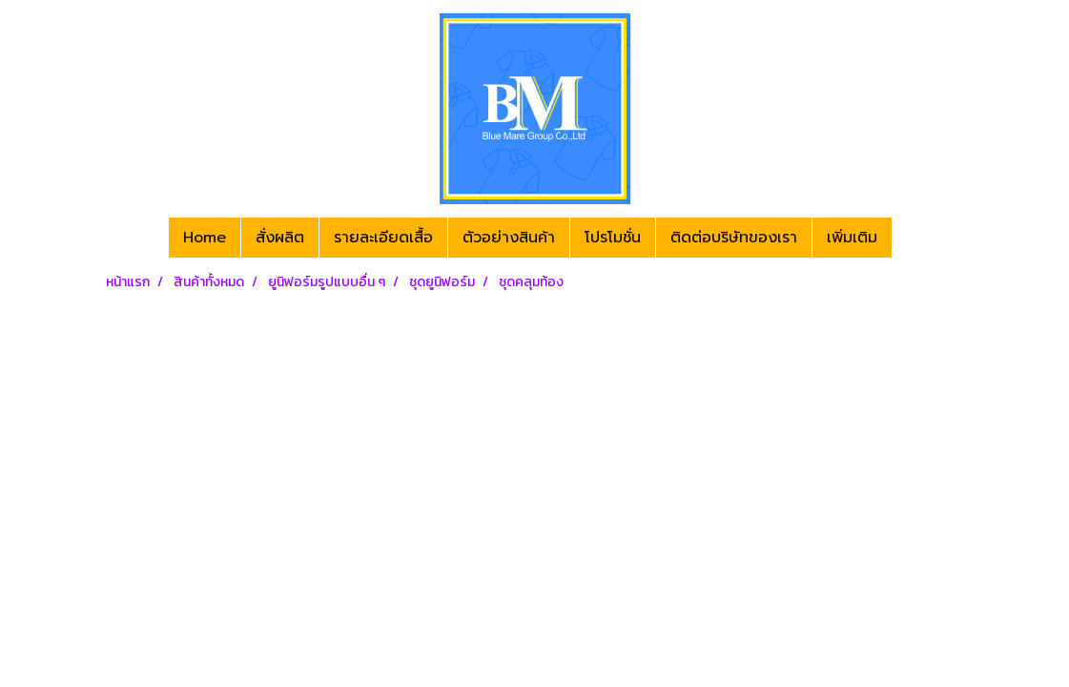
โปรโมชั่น (613, 237)
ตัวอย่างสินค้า (509, 237)
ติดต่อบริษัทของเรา (733, 237)
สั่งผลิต (280, 237)
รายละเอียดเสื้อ (383, 237)
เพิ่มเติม (852, 237)
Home (204, 237)
